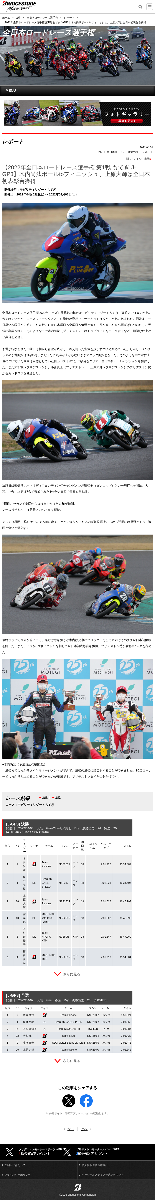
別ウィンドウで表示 (138, 158)
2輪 (101, 152)
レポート (147, 152)
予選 (58, 797)
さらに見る (71, 974)
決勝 (45, 797)
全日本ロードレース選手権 (122, 152)
